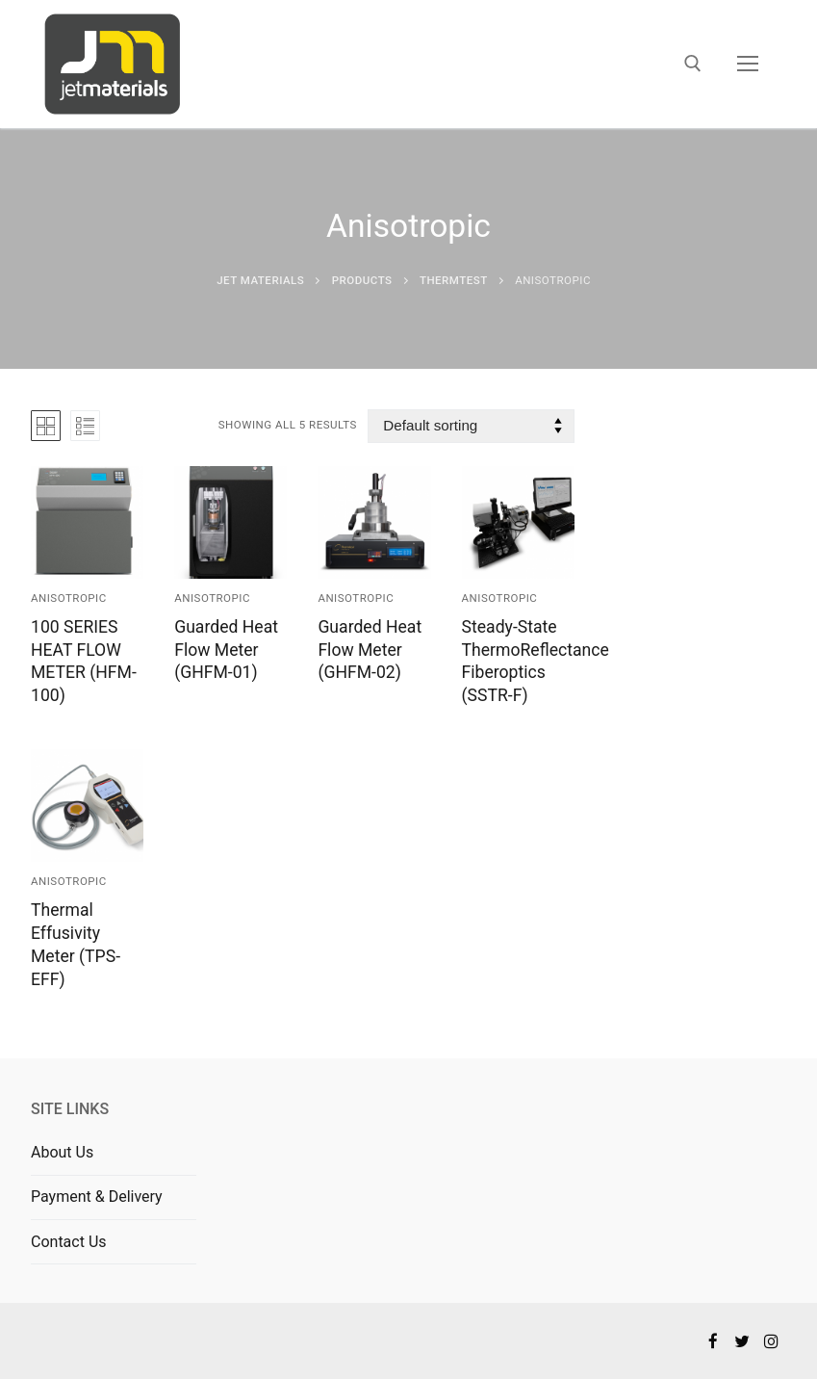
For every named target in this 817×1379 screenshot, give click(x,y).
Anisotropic (69, 598)
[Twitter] (742, 1341)
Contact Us (69, 1242)
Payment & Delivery (97, 1196)
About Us (62, 1152)
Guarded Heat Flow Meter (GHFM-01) (226, 650)
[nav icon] (748, 64)
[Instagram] (771, 1341)
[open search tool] (693, 63)
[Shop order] (471, 426)
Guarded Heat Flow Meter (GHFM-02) (369, 650)
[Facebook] (713, 1341)
